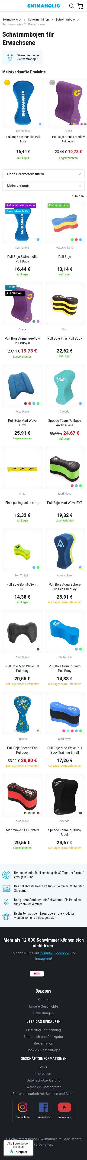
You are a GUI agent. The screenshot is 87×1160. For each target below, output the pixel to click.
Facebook (62, 953)
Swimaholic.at (11, 19)
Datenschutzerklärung (43, 1080)
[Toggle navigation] (6, 5)
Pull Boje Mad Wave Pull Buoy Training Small (64, 750)
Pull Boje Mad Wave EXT (64, 503)
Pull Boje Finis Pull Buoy (64, 338)
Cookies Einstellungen (43, 1050)
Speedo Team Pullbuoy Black (64, 832)
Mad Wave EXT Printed (22, 830)
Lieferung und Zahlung (43, 1030)
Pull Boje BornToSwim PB (22, 587)
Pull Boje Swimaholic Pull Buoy (22, 259)
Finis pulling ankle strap (22, 503)
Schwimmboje (65, 19)
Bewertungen (43, 1013)
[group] (23, 120)
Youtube (46, 953)
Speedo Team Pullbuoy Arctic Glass (64, 423)
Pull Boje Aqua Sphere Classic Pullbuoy (65, 587)
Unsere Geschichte (43, 1006)
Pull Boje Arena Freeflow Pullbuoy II (22, 341)
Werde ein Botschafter (43, 1087)
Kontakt (44, 1000)
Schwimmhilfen (38, 19)
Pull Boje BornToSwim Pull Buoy (65, 668)
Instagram (43, 959)
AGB (43, 1067)
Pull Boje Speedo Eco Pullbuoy (22, 750)
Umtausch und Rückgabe (43, 1037)
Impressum (43, 1074)
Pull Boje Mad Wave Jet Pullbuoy (22, 668)
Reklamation (43, 1043)
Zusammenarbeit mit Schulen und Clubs (43, 1094)
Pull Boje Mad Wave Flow (22, 423)
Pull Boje (64, 257)
